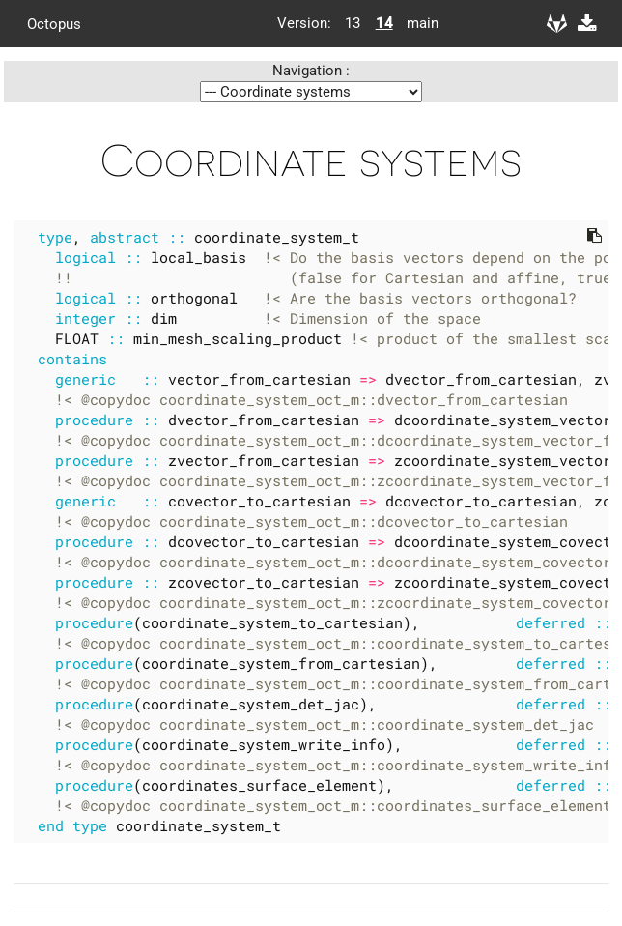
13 (352, 23)
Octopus (54, 23)
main (415, 23)
